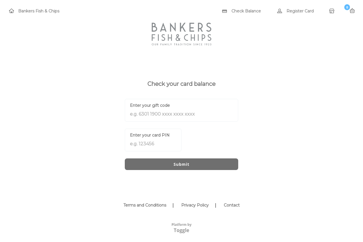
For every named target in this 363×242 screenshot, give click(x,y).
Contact (232, 205)
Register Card (300, 11)
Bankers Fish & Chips (38, 11)
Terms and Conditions (144, 205)
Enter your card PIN (150, 135)
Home (332, 11)
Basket (352, 11)
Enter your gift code (150, 105)
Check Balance (246, 11)
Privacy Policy (195, 205)
